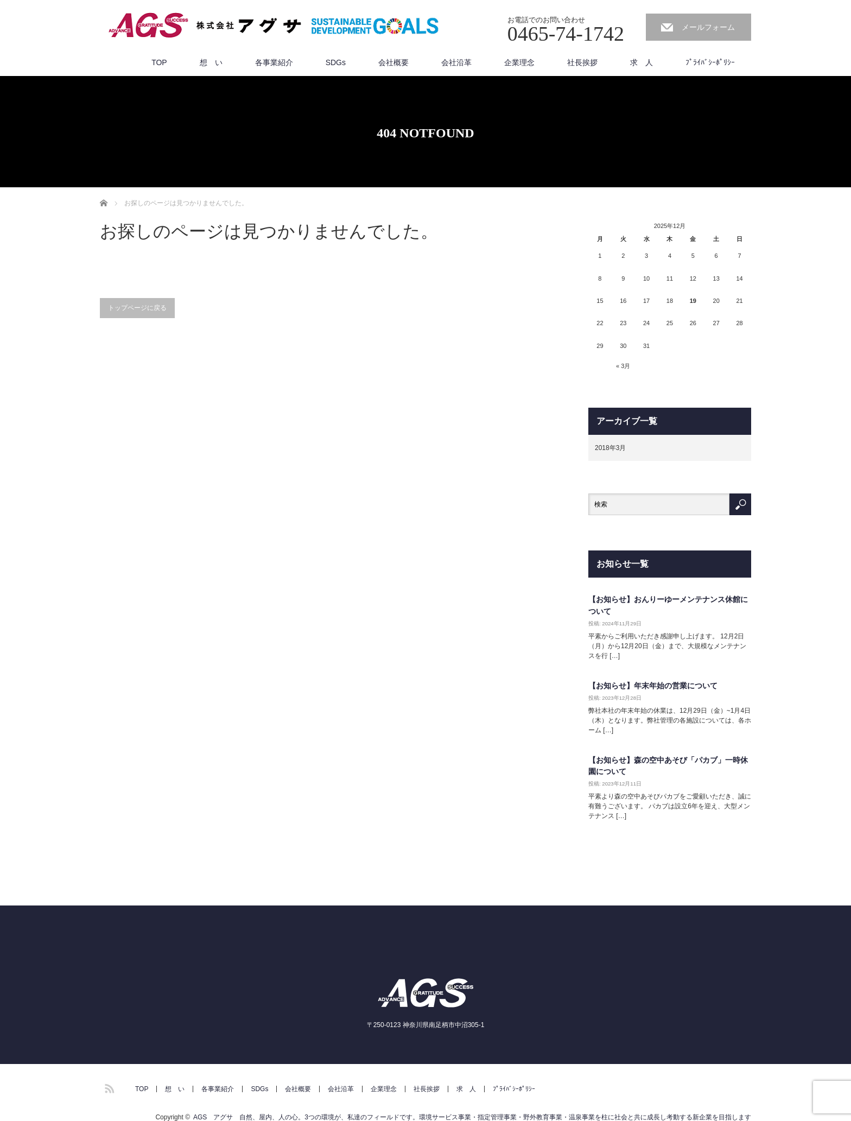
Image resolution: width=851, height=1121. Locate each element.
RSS (108, 1087)
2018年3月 (610, 448)
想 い (211, 62)
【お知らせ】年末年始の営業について (652, 685)
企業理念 (519, 62)
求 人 (641, 62)
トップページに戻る (137, 308)
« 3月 (623, 366)
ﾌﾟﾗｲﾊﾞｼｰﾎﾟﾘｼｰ (710, 62)
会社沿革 (456, 62)
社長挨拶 (582, 62)
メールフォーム (708, 27)
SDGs (336, 62)
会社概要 (393, 62)
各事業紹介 (274, 62)
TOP (159, 62)
